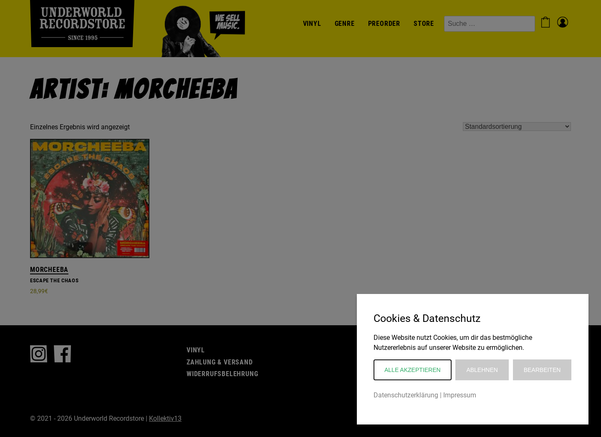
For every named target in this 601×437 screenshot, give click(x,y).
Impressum (459, 395)
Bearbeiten (542, 370)
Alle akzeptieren (412, 370)
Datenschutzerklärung (406, 395)
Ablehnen (481, 370)
